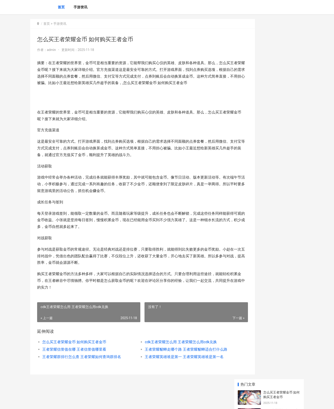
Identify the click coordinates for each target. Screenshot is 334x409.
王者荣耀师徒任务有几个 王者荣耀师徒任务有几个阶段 (281, 267)
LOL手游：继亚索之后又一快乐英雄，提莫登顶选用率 (281, 285)
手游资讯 (80, 7)
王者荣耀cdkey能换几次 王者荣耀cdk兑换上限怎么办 (280, 303)
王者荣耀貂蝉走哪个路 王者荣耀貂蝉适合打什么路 (172, 356)
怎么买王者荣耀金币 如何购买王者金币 (74, 348)
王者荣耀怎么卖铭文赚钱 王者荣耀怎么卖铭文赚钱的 (281, 321)
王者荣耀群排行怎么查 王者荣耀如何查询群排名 (81, 363)
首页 (61, 7)
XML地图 (132, 401)
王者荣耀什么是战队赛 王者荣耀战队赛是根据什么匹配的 (281, 233)
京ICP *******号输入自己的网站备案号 (102, 401)
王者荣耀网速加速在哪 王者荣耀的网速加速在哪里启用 (281, 142)
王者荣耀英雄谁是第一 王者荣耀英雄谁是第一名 (171, 363)
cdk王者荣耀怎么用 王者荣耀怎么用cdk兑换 (168, 348)
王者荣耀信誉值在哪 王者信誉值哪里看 (74, 356)
